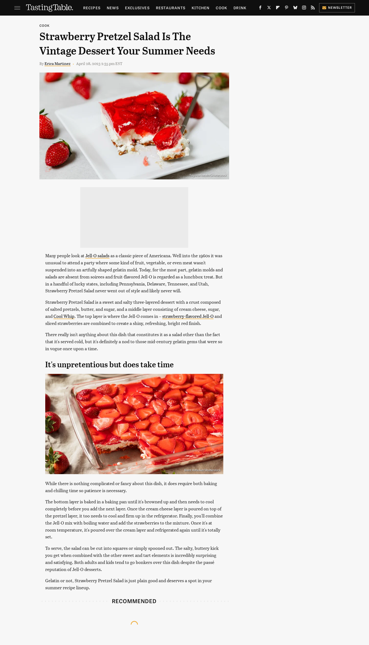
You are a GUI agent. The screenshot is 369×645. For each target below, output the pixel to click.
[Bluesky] (295, 8)
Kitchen (200, 7)
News (113, 7)
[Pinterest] (286, 8)
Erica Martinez (58, 63)
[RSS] (312, 8)
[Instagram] (304, 8)
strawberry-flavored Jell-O (188, 316)
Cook (221, 7)
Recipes (91, 7)
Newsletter (337, 7)
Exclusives (137, 7)
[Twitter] (269, 8)
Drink (240, 7)
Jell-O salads (97, 255)
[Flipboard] (277, 8)
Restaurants (170, 7)
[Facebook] (260, 8)
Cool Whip (64, 316)
